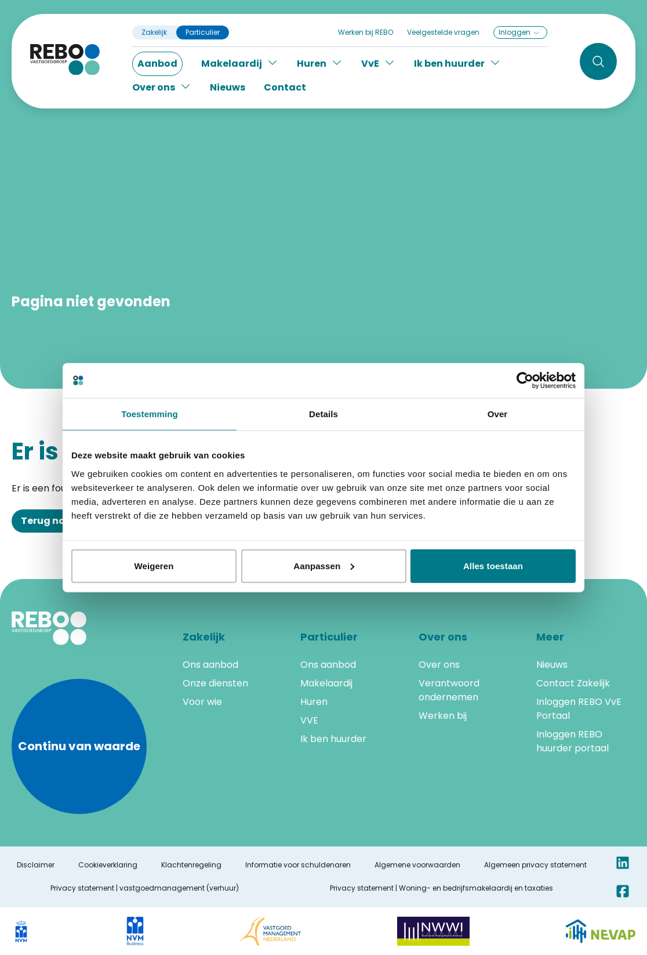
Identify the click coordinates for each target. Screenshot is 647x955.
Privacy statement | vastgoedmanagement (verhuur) (144, 888)
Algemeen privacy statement (535, 865)
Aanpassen (323, 565)
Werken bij (443, 715)
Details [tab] (323, 414)
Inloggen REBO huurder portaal (572, 741)
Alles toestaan (493, 565)
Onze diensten (215, 683)
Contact (285, 87)
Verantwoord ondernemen (449, 690)
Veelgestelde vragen (443, 32)
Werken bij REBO (365, 32)
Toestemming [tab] (149, 414)
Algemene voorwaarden (417, 865)
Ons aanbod (210, 664)
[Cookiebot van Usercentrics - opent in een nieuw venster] (525, 380)
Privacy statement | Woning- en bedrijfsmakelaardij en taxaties (441, 888)
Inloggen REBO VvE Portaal (578, 708)
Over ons (439, 664)
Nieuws (227, 87)
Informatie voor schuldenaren (298, 865)
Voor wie (202, 701)
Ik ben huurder (333, 739)
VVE (309, 720)
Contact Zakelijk (573, 683)
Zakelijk (154, 32)
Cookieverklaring (107, 865)
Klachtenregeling (191, 865)
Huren (314, 701)
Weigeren (153, 565)
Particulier (203, 32)
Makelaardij (326, 683)
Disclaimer (35, 865)
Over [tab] (498, 414)
